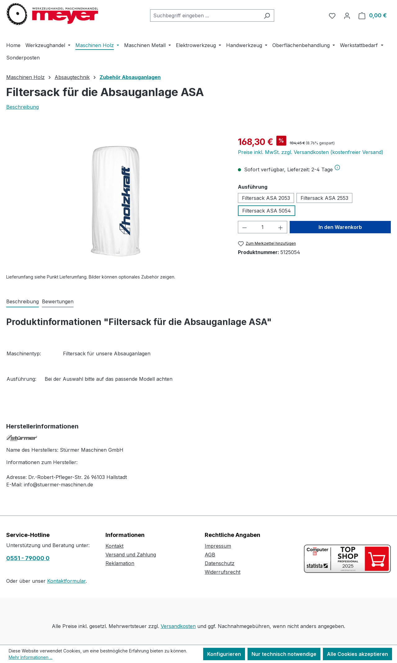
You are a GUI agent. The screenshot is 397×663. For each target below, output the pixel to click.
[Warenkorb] (373, 15)
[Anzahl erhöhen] (280, 227)
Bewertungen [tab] (58, 301)
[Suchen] (267, 15)
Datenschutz (219, 563)
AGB (210, 554)
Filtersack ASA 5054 (266, 211)
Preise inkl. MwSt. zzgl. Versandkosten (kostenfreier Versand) (310, 152)
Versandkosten (178, 626)
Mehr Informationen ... (30, 657)
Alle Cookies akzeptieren (357, 654)
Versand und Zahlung (130, 554)
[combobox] (205, 15)
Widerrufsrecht (222, 572)
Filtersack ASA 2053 (266, 198)
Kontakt (114, 546)
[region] (116, 202)
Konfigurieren (224, 654)
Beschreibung (22, 107)
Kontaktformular (66, 581)
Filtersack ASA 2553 (324, 198)
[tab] (22, 301)
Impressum (218, 546)
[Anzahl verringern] (244, 227)
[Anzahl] (262, 227)
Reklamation (119, 563)
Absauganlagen (132, 353)
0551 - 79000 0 (28, 558)
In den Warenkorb (340, 227)
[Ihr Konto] (347, 15)
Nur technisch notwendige (284, 654)
